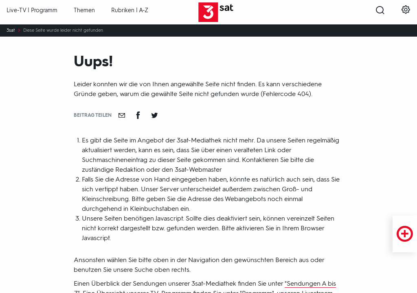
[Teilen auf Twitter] (154, 115)
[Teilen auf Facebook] (138, 115)
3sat (11, 30)
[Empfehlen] (122, 115)
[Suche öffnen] (380, 12)
